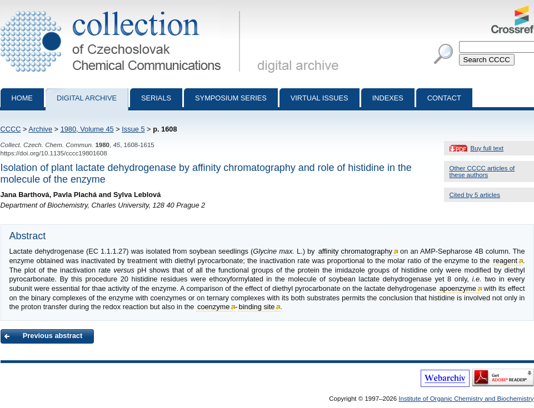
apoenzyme (458, 288)
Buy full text (487, 148)
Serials (156, 98)
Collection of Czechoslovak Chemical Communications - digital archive (122, 10)
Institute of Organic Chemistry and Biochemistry (465, 398)
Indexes (387, 98)
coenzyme (213, 307)
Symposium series (231, 98)
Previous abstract (52, 335)
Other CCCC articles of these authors (482, 171)
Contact (444, 98)
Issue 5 (133, 129)
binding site (257, 307)
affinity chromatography (355, 251)
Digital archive (87, 98)
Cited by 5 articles (475, 195)
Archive (40, 129)
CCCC (11, 129)
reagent (505, 260)
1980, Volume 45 (87, 129)
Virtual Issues (319, 98)
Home (22, 98)
